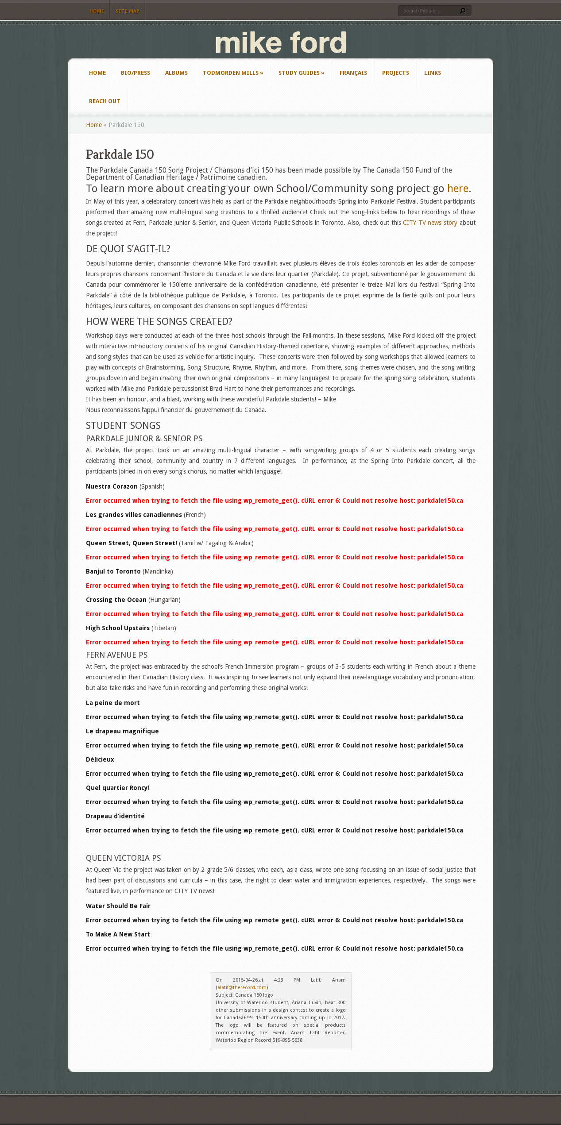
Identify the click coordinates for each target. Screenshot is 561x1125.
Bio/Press (135, 72)
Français (353, 72)
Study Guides (302, 72)
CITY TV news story (430, 222)
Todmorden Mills (233, 72)
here (457, 188)
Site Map (127, 11)
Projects (395, 72)
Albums (176, 72)
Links (432, 72)
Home (96, 11)
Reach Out (104, 101)
